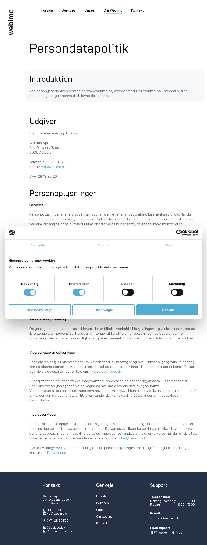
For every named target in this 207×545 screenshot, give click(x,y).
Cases (89, 10)
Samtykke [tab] (38, 245)
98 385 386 (55, 510)
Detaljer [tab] (103, 245)
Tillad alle (167, 310)
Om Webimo (113, 10)
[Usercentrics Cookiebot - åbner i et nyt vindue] (179, 233)
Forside (47, 10)
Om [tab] (169, 245)
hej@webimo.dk (53, 167)
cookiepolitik (111, 371)
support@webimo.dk (164, 518)
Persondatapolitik (59, 531)
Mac (177, 532)
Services (69, 10)
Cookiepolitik (56, 527)
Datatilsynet (57, 452)
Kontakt (137, 10)
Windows (158, 532)
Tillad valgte (103, 310)
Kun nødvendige (40, 310)
